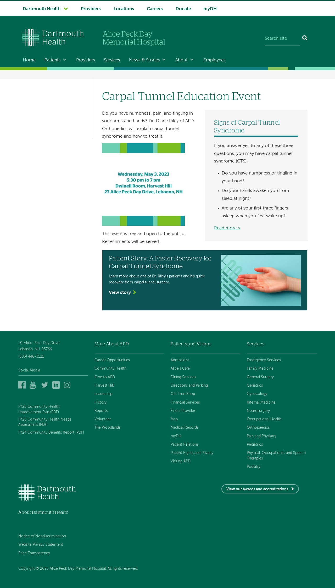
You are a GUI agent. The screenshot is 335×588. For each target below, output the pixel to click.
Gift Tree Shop (183, 394)
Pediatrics (255, 444)
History (100, 402)
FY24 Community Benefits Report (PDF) (51, 432)
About (181, 60)
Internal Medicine (261, 402)
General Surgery (260, 377)
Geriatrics (255, 385)
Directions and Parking (189, 385)
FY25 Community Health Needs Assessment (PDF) (44, 422)
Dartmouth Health (41, 9)
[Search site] (282, 38)
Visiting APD (181, 461)
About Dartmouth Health (43, 512)
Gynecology (257, 394)
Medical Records (184, 427)
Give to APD (104, 377)
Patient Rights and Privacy (192, 453)
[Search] (305, 38)
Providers (91, 9)
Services (112, 60)
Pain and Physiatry (261, 436)
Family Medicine (260, 368)
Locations (124, 9)
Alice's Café (180, 368)
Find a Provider (183, 411)
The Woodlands (107, 427)
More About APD (111, 344)
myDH (210, 9)
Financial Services (185, 402)
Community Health (110, 368)
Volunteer (102, 419)
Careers (155, 9)
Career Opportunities (112, 360)
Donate (183, 9)
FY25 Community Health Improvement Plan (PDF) (38, 409)
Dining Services (183, 377)
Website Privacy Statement (40, 544)
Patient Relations (184, 444)
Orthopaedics (258, 427)
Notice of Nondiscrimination (42, 536)
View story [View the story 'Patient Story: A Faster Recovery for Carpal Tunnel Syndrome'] (120, 292)
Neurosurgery (258, 411)
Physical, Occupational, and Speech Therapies (276, 455)
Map (174, 419)
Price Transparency (34, 553)
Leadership (103, 394)
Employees (214, 60)
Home (29, 60)
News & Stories (144, 60)
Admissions (180, 360)
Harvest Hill (104, 385)
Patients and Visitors (191, 344)
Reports (101, 411)
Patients (52, 60)
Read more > (227, 228)
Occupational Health (264, 419)
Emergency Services (264, 360)
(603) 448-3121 (31, 356)
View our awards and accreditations (257, 489)
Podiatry (253, 467)
